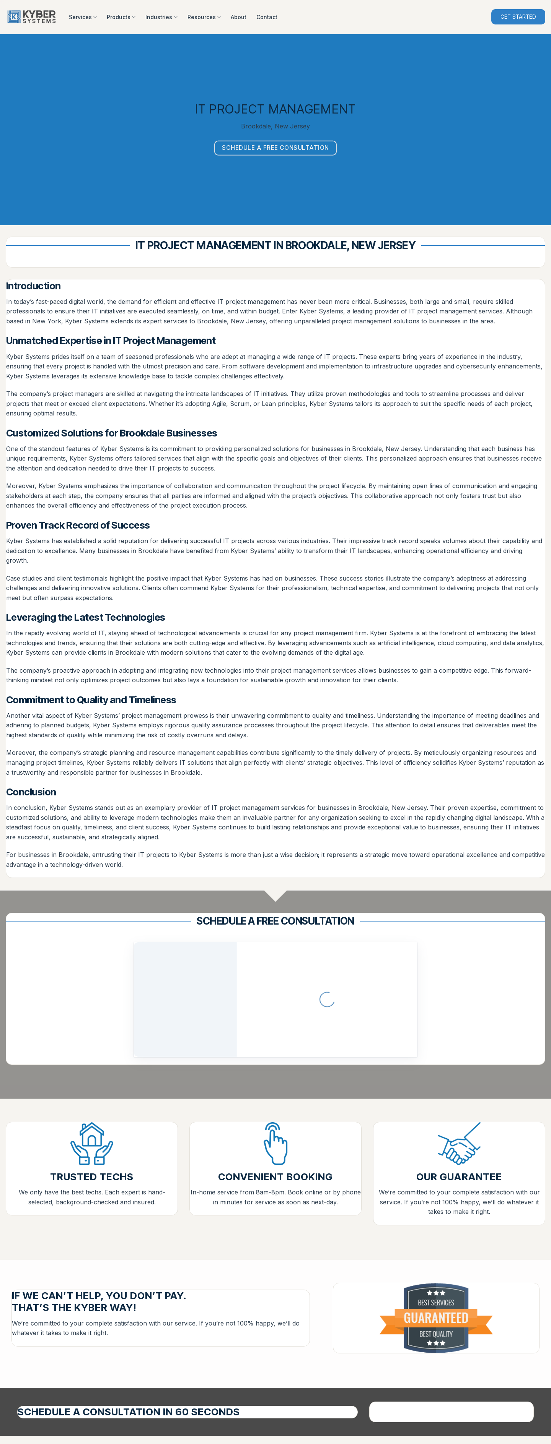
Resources (204, 17)
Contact (266, 17)
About (238, 17)
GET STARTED (518, 17)
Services (83, 17)
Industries (161, 17)
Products (121, 17)
